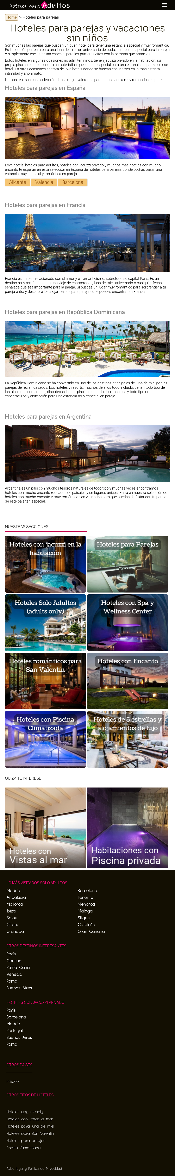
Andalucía (16, 897)
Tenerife (85, 897)
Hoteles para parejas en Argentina (48, 416)
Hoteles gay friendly (24, 1112)
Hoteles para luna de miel (30, 1126)
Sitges (83, 918)
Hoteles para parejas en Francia (45, 205)
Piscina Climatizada (23, 1148)
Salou (11, 918)
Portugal (14, 1031)
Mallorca (14, 904)
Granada (15, 931)
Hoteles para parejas (25, 1141)
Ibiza (10, 911)
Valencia (44, 182)
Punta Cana (18, 967)
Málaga (85, 911)
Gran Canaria (91, 931)
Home (11, 17)
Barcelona (72, 182)
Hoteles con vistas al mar (29, 1119)
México (12, 1081)
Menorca (86, 904)
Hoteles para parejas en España (45, 88)
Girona (12, 925)
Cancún (13, 961)
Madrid (13, 891)
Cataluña (86, 925)
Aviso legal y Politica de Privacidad (34, 1169)
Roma (11, 981)
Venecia (14, 974)
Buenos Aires (19, 988)
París (11, 954)
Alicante (17, 182)
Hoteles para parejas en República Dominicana (65, 312)
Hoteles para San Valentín (30, 1133)
